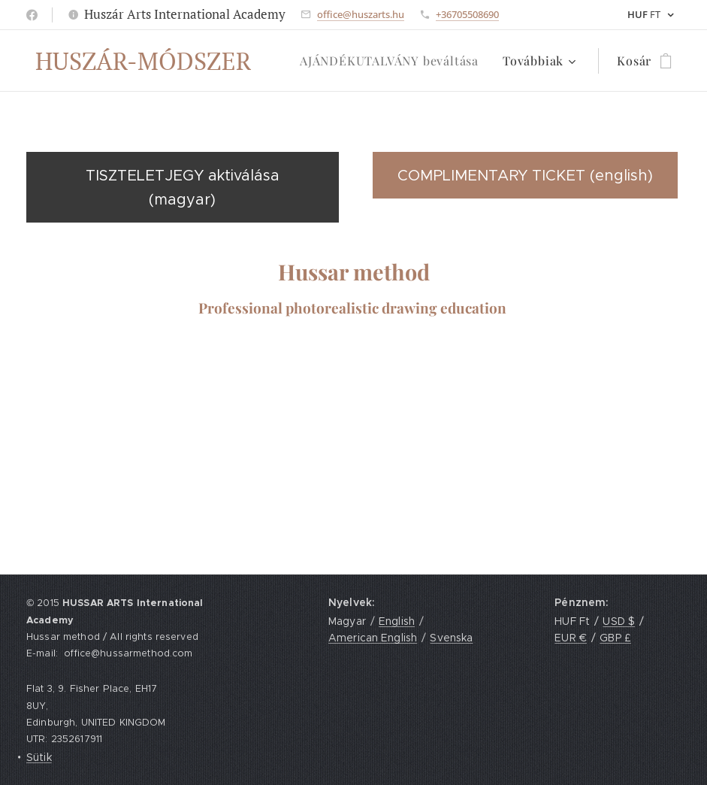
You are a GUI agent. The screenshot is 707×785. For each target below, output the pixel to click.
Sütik (39, 757)
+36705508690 (467, 14)
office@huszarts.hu (360, 14)
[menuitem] (393, 61)
